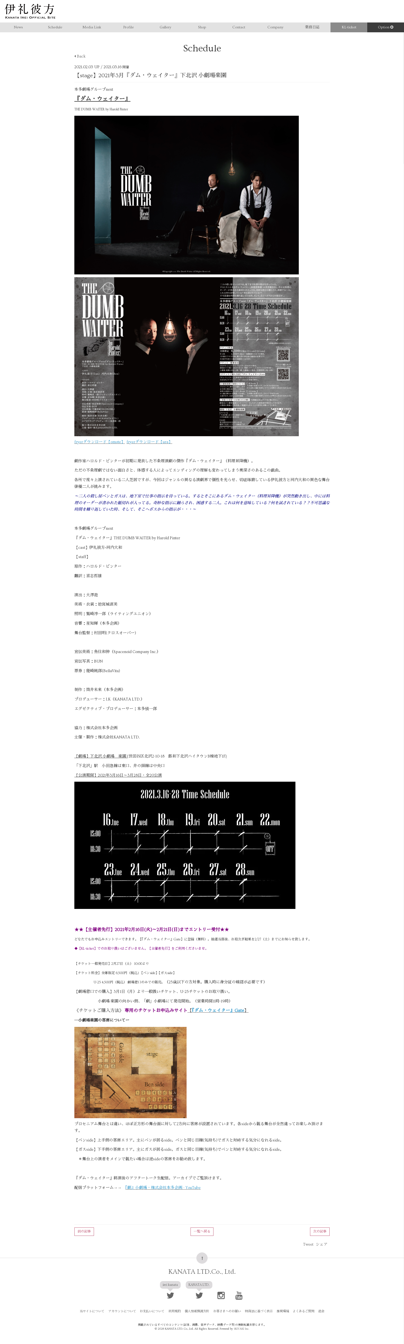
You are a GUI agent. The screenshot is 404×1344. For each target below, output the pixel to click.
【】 (218, 1010)
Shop (202, 27)
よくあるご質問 (301, 1311)
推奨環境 (281, 1311)
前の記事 (84, 1231)
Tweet (308, 1244)
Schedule (55, 27)
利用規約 (176, 1311)
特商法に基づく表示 (258, 1311)
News (18, 27)
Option (385, 27)
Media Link (91, 27)
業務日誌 (312, 27)
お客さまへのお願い (227, 1311)
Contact (238, 27)
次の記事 (320, 1231)
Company (275, 27)
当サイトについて (95, 1311)
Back (80, 56)
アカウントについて (125, 1311)
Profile (128, 27)
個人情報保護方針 (197, 1311)
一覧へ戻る (202, 1231)
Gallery (165, 27)
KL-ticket (349, 27)
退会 (318, 1311)
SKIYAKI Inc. (241, 1328)
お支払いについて (154, 1311)
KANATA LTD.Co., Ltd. (202, 1271)
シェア (321, 1244)
